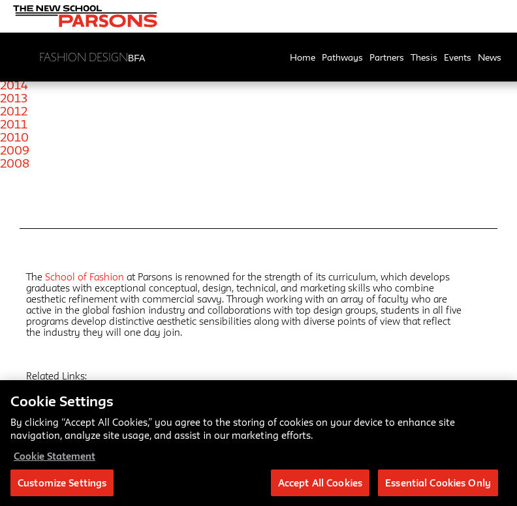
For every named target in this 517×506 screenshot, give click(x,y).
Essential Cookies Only (438, 489)
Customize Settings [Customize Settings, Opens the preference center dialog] (62, 489)
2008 (14, 163)
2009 (14, 149)
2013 (13, 97)
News (489, 57)
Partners (386, 57)
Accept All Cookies (320, 489)
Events (457, 57)
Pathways (342, 57)
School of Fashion (84, 276)
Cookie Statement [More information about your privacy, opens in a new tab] (54, 462)
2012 (13, 110)
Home (302, 57)
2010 (14, 136)
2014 (14, 84)
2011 (13, 123)
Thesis (424, 57)
